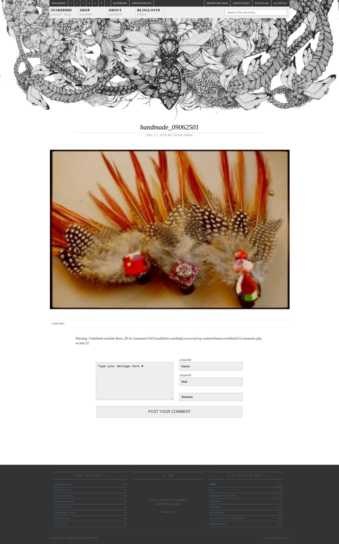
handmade (217, 512)
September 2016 (64, 512)
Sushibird (61, 12)
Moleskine (58, 3)
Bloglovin (148, 12)
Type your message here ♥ (135, 381)
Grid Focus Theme (82, 538)
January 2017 (62, 490)
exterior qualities (223, 495)
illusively (280, 3)
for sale (216, 501)
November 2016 (64, 501)
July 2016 (59, 524)
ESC (212, 490)
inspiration (218, 524)
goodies (215, 507)
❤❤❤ (213, 484)
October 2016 (63, 507)
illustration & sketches (227, 518)
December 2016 (64, 495)
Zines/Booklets (141, 3)
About (115, 12)
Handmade (120, 3)
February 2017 (63, 484)
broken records (217, 3)
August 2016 (62, 518)
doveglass (262, 3)
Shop (86, 12)
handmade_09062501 (169, 127)
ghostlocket (241, 3)
